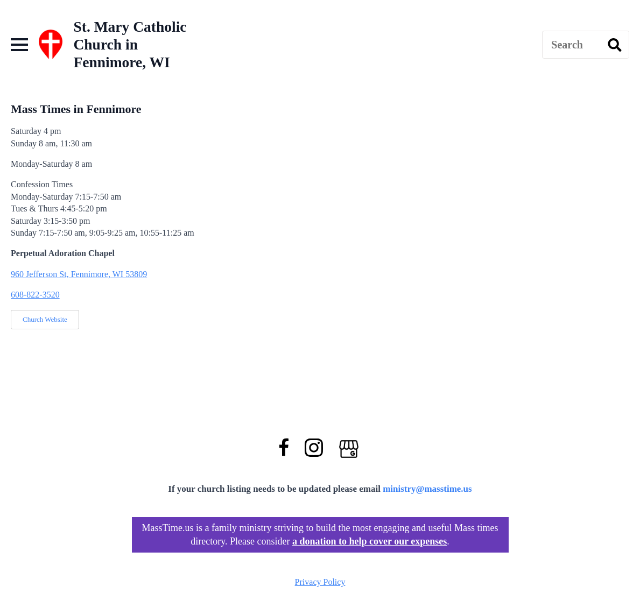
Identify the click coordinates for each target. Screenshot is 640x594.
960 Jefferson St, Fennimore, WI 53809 (79, 274)
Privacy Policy (320, 581)
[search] (615, 45)
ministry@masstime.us (427, 489)
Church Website (45, 319)
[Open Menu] (19, 44)
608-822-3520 (35, 294)
